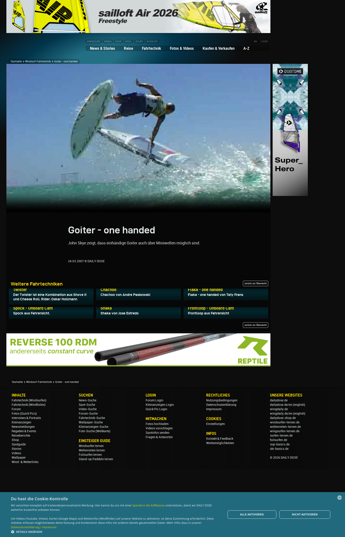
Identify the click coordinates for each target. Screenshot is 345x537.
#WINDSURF (93, 41)
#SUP (118, 41)
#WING (108, 41)
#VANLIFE (152, 41)
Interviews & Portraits (26, 486)
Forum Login (154, 469)
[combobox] (339, 497)
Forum (16, 477)
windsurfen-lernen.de (284, 491)
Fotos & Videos (182, 48)
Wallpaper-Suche (91, 491)
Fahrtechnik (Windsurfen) (29, 469)
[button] (115, 532)
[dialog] (172, 514)
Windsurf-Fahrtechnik (38, 61)
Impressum (214, 477)
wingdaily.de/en (281, 482)
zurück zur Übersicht (255, 283)
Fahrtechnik (151, 48)
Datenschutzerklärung (221, 473)
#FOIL (128, 41)
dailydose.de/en (281, 473)
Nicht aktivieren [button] (305, 514)
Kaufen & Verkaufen (219, 48)
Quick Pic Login (156, 477)
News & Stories (102, 48)
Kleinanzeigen (21, 491)
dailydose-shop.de (283, 486)
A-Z (246, 48)
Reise (128, 48)
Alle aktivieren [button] (252, 514)
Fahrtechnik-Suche (92, 486)
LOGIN (264, 41)
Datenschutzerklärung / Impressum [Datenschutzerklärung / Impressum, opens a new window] (34, 527)
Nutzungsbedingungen (221, 469)
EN (255, 41)
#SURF (139, 41)
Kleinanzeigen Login (160, 473)
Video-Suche (88, 477)
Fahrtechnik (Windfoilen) (29, 473)
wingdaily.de (279, 477)
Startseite (16, 61)
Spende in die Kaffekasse (148, 505)
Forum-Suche (88, 482)
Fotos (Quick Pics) (24, 482)
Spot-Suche (87, 473)
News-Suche (87, 469)
